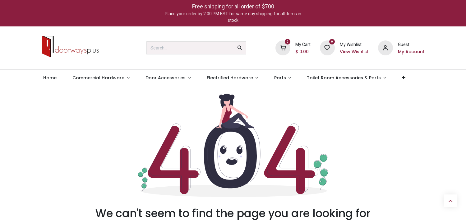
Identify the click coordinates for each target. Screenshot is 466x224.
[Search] (239, 48)
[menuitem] (50, 78)
